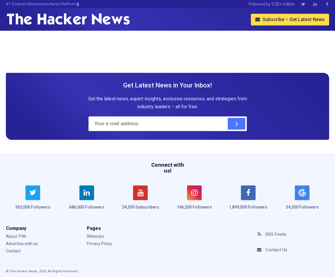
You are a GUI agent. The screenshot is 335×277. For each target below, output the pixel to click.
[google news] (302, 198)
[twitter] (33, 201)
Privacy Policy (99, 243)
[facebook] (248, 201)
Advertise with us (22, 243)
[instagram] (194, 201)
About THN (16, 236)
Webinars (95, 236)
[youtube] (141, 201)
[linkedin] (87, 201)
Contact (13, 251)
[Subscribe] (236, 124)
